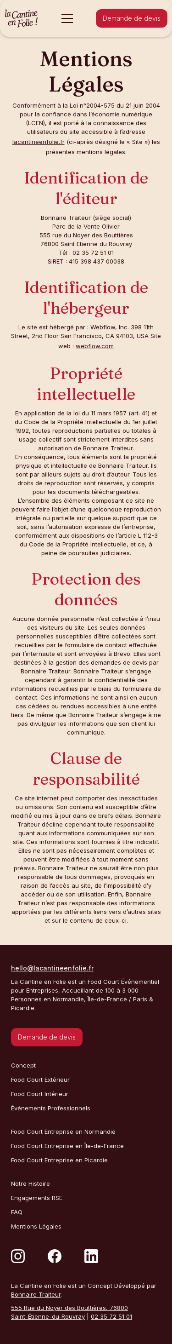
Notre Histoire (30, 1183)
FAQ (16, 1212)
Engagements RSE (36, 1197)
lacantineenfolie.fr (38, 141)
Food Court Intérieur (39, 1093)
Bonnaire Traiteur (36, 1294)
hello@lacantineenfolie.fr (52, 968)
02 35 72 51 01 (111, 1316)
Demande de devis (132, 18)
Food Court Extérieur (40, 1079)
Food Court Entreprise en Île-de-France (67, 1145)
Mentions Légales (36, 1226)
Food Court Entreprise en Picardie (59, 1160)
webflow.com (95, 346)
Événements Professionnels (50, 1108)
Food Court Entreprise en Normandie (63, 1131)
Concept (23, 1065)
